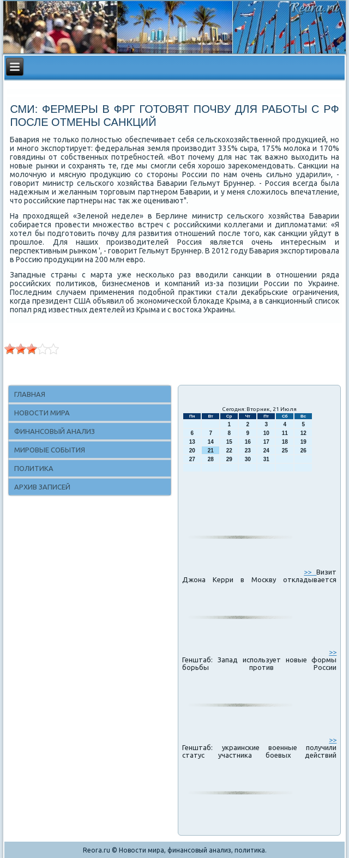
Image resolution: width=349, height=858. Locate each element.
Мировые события (49, 450)
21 (211, 451)
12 (303, 433)
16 (248, 442)
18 (285, 442)
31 (266, 459)
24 (266, 451)
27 (192, 459)
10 (266, 433)
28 (211, 459)
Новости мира (42, 412)
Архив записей (42, 487)
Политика (33, 468)
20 (192, 451)
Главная (29, 394)
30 (248, 459)
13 (192, 442)
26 (303, 451)
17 (266, 442)
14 (211, 442)
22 (229, 451)
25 (285, 451)
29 (229, 459)
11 (285, 433)
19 (303, 442)
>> (310, 572)
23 (248, 451)
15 (229, 442)
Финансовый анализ (54, 431)
